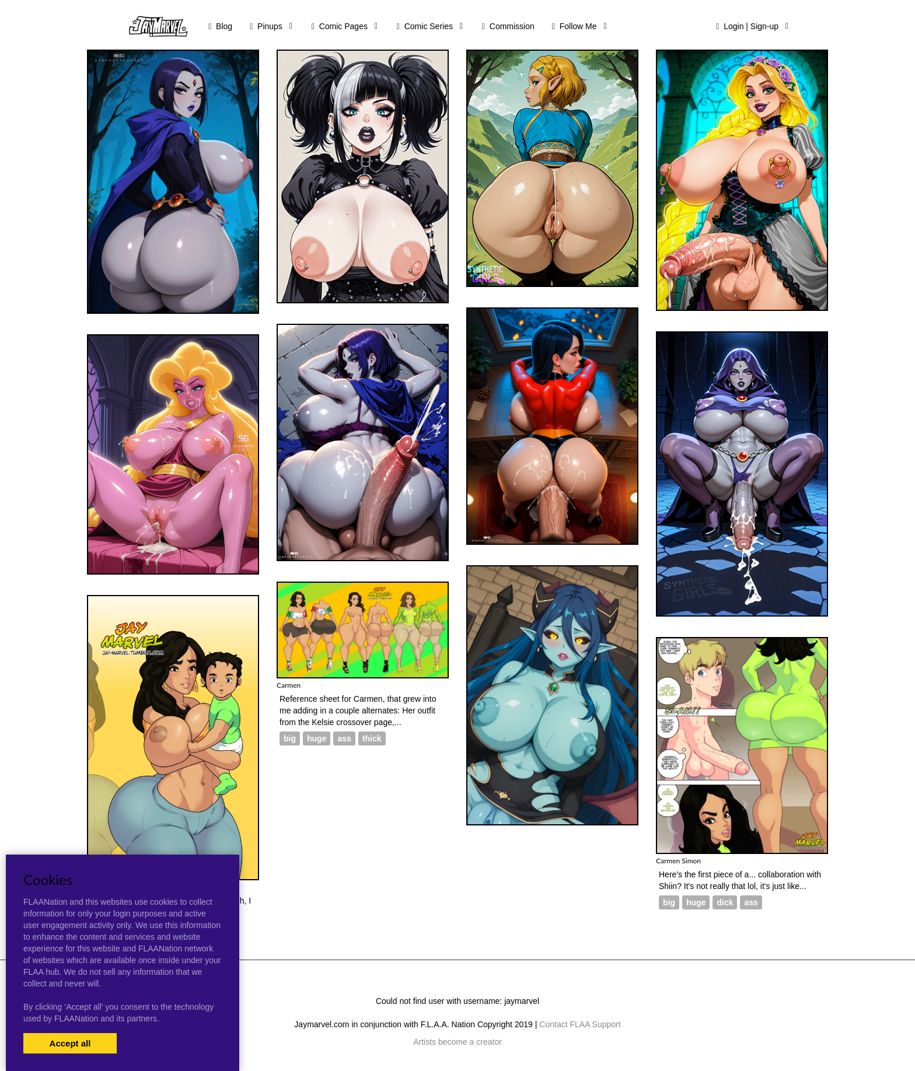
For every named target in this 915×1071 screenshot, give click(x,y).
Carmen (289, 685)
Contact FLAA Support (579, 1024)
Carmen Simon (678, 860)
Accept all (70, 1043)
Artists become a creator (457, 1041)
